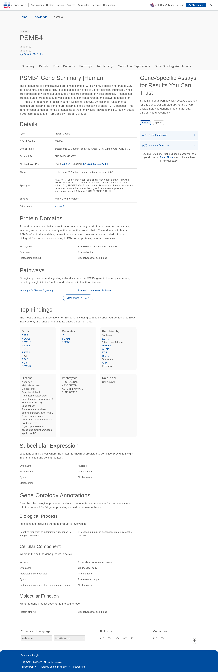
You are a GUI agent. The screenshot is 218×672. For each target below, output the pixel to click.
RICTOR (106, 356)
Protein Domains (64, 66)
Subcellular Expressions (134, 66)
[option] (24, 31)
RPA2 (25, 359)
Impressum (79, 667)
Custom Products (55, 5)
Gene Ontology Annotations (173, 66)
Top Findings (105, 66)
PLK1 (25, 349)
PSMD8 (66, 342)
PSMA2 (26, 345)
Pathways (85, 66)
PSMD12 (26, 366)
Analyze (71, 5)
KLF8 (25, 363)
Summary (28, 66)
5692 (66, 164)
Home (23, 17)
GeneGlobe (18, 5)
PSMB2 (26, 352)
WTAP (105, 349)
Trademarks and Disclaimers (54, 667)
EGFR (105, 339)
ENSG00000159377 (95, 164)
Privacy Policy (28, 667)
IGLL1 (65, 335)
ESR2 (25, 335)
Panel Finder (167, 157)
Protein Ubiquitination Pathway (94, 290)
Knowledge (83, 5)
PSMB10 (26, 342)
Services (96, 5)
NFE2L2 (106, 345)
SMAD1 (66, 339)
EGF (104, 352)
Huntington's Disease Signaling (36, 290)
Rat (65, 206)
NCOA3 (26, 339)
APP (104, 363)
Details (43, 66)
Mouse (58, 206)
